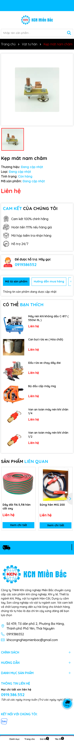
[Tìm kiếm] (69, 33)
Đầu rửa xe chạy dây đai (44, 363)
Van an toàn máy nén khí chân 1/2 (48, 434)
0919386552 (26, 264)
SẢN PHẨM (24, 461)
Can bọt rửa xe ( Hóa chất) (45, 339)
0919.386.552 (12, 694)
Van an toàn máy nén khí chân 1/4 (48, 411)
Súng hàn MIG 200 (52, 504)
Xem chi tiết (18, 525)
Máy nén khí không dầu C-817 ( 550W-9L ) (48, 318)
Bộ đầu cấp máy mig (42, 386)
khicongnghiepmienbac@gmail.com (32, 640)
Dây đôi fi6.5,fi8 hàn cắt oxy (17, 506)
